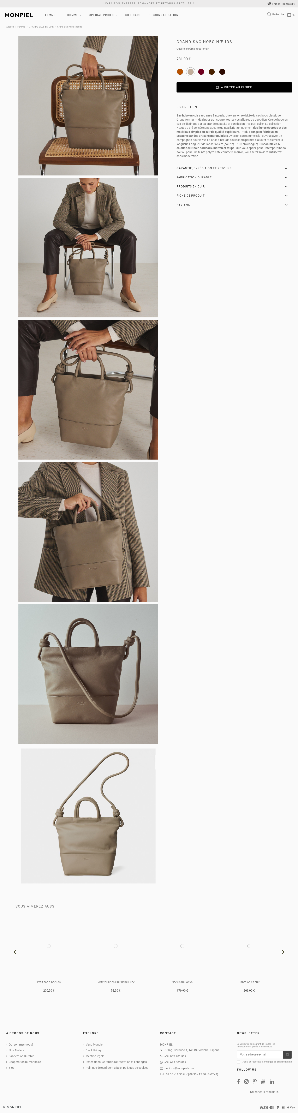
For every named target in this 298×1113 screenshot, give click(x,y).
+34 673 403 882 (175, 1062)
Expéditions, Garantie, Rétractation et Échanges (116, 1062)
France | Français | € (281, 3)
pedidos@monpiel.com (179, 1068)
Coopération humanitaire (25, 1062)
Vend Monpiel (94, 1044)
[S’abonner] (287, 1055)
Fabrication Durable (21, 1056)
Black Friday (93, 1050)
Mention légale (95, 1056)
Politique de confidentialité (278, 1061)
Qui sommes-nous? (21, 1044)
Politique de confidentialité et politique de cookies (117, 1067)
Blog (11, 1067)
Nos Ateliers (16, 1050)
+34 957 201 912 (175, 1056)
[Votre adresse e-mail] (260, 1055)
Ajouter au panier (234, 87)
